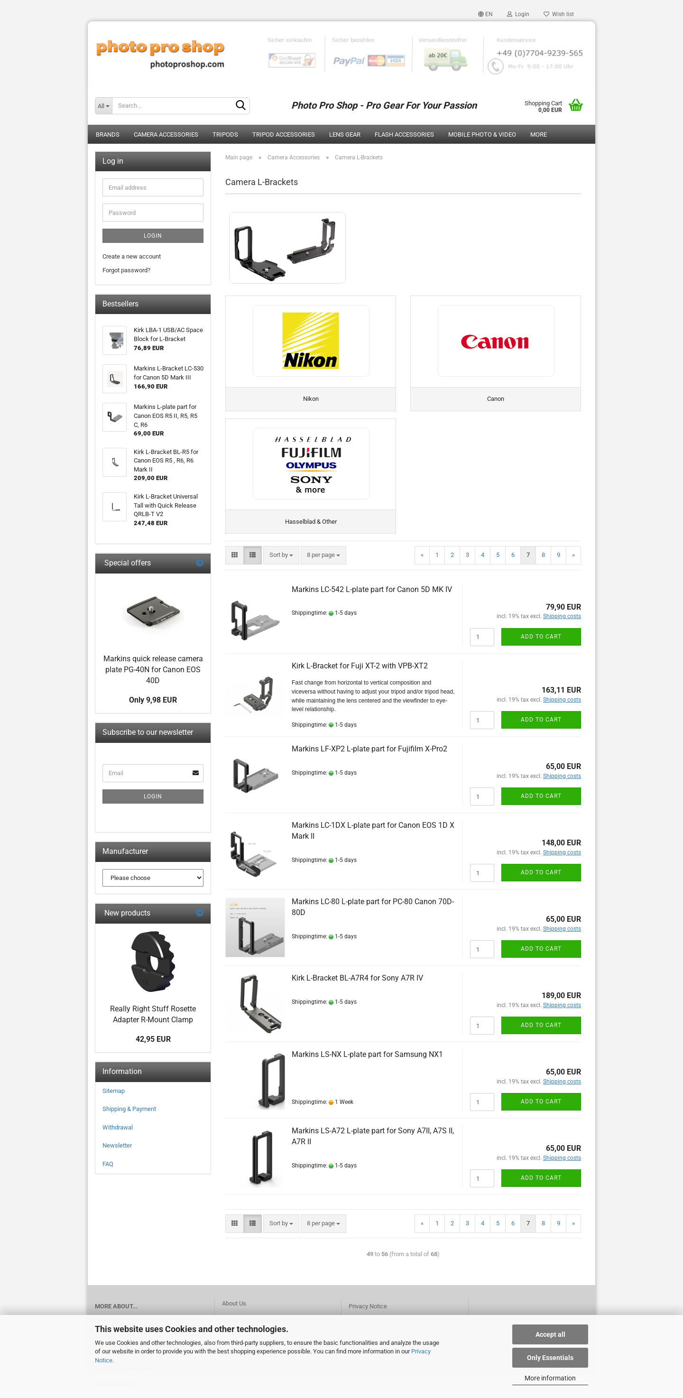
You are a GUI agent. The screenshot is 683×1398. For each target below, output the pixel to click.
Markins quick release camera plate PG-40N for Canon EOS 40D (153, 669)
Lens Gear (344, 134)
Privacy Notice (368, 1311)
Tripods (225, 134)
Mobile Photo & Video (482, 134)
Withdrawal (117, 1127)
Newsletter (117, 1145)
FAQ (107, 1163)
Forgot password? (126, 270)
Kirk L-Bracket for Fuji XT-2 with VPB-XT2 (360, 671)
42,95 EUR (153, 1039)
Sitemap (113, 1090)
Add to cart (541, 642)
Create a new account (131, 256)
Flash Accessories (404, 134)
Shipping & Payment (129, 1108)
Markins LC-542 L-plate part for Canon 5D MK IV (372, 595)
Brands (108, 134)
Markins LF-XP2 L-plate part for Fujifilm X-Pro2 (369, 754)
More (538, 134)
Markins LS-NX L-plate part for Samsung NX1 (367, 1060)
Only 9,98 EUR (153, 699)
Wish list (559, 14)
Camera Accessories (166, 134)
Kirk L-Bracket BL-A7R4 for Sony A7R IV (357, 984)
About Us (234, 1309)
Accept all (550, 1334)
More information (550, 1378)
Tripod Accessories (283, 134)
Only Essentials (550, 1357)
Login (518, 14)
